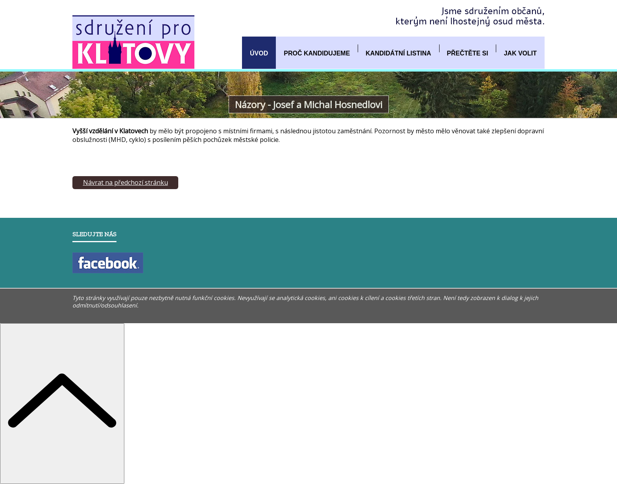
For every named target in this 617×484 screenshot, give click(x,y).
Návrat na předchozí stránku (125, 182)
